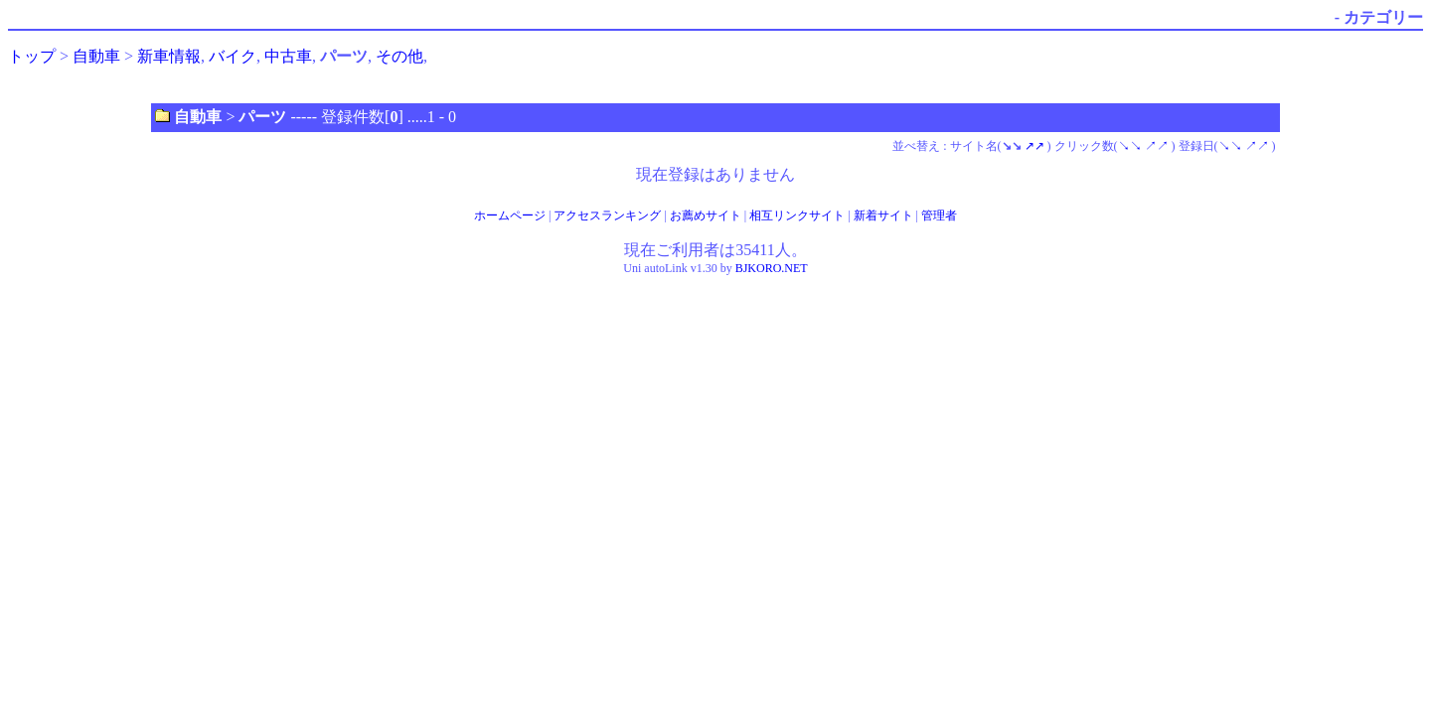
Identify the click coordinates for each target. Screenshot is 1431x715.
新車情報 (169, 56)
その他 (399, 56)
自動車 (96, 56)
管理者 (939, 215)
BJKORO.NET (771, 268)
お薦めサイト (705, 215)
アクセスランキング (607, 215)
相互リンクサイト (797, 215)
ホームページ (510, 215)
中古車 (288, 56)
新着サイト (883, 215)
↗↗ (1034, 146)
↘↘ (1130, 146)
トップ (32, 56)
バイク (232, 56)
